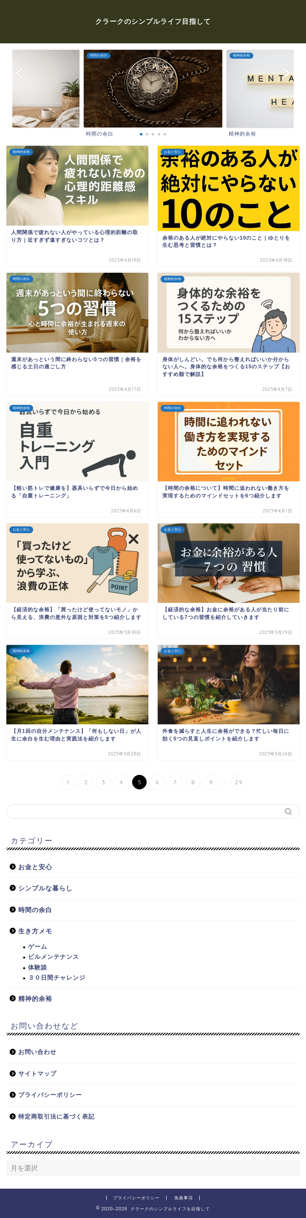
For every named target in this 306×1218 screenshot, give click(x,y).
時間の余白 (35, 909)
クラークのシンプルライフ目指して (153, 21)
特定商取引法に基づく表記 (56, 1116)
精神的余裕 (35, 998)
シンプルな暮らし (45, 888)
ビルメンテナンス (53, 957)
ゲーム (37, 947)
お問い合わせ (37, 1052)
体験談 (37, 967)
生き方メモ (35, 931)
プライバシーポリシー (50, 1095)
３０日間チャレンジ (56, 978)
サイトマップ (37, 1074)
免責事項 (183, 1197)
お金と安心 (35, 866)
